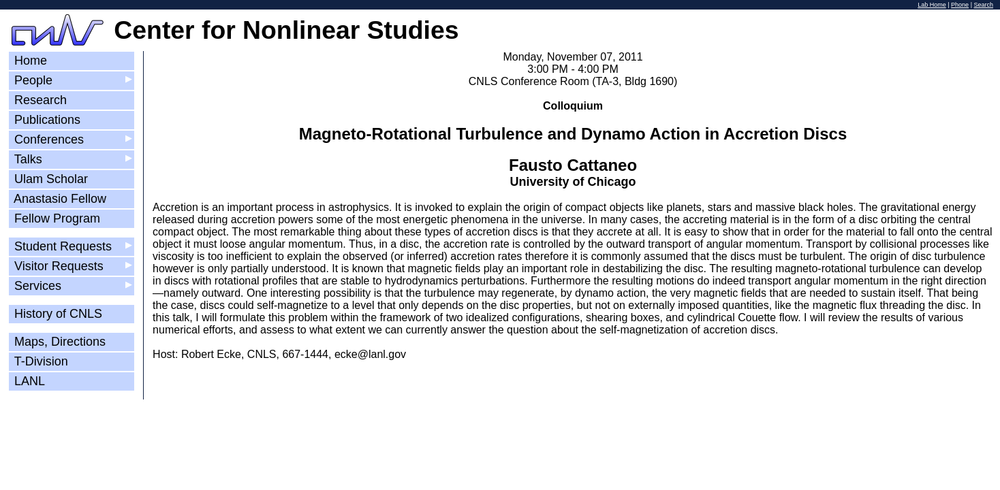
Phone (960, 4)
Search (983, 4)
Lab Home (932, 4)
